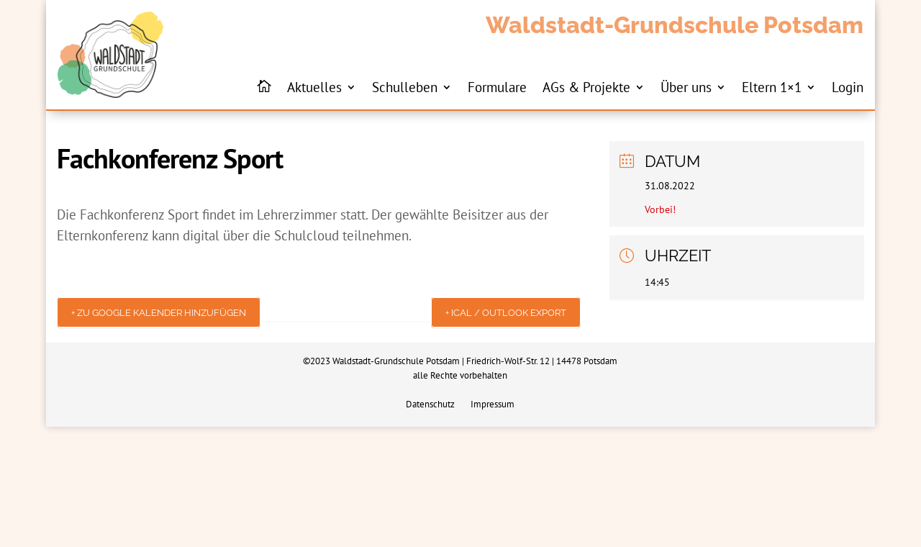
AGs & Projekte (586, 87)
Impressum (492, 404)
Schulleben (404, 87)
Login (847, 87)
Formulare (497, 87)
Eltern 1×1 (772, 87)
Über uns (686, 87)
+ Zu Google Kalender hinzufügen (158, 312)
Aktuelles (314, 87)
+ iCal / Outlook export (505, 312)
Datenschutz (430, 404)
